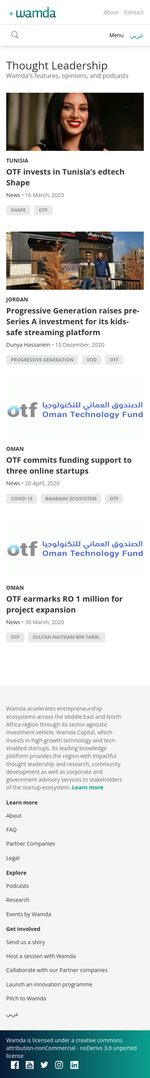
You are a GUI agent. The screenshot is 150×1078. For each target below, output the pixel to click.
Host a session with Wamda (41, 956)
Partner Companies (30, 843)
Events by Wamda (28, 914)
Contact (134, 12)
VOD (92, 359)
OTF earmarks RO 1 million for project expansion (64, 604)
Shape (18, 210)
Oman (15, 448)
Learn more (87, 787)
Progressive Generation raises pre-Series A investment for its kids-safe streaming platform (73, 321)
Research (18, 899)
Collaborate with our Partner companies (57, 970)
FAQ (11, 829)
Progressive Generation (42, 359)
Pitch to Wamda (26, 998)
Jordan (17, 299)
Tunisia (17, 160)
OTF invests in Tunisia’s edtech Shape (65, 177)
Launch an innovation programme (49, 984)
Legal (12, 858)
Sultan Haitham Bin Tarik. (66, 637)
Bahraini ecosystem (71, 498)
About (111, 12)
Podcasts (17, 885)
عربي (137, 35)
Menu (116, 35)
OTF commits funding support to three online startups (69, 465)
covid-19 (21, 498)
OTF (42, 210)
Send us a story (25, 942)
